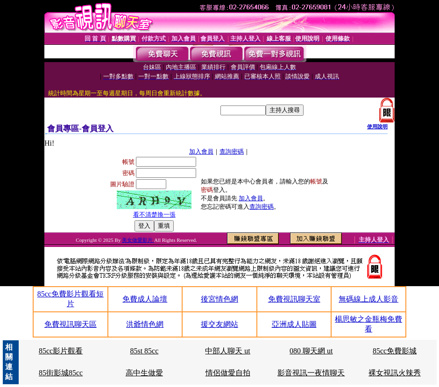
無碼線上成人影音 (368, 299)
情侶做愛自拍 (227, 373)
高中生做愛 (144, 373)
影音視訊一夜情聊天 (311, 373)
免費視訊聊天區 (70, 324)
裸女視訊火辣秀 (394, 373)
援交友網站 (219, 324)
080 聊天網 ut (311, 351)
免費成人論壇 (144, 299)
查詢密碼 (232, 151)
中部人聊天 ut (227, 351)
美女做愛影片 (138, 240)
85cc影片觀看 (61, 351)
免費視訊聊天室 (294, 299)
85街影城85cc (61, 373)
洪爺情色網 (144, 324)
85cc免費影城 (395, 351)
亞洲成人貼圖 (294, 324)
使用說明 (377, 126)
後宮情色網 (219, 299)
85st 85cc (144, 351)
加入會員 (201, 151)
